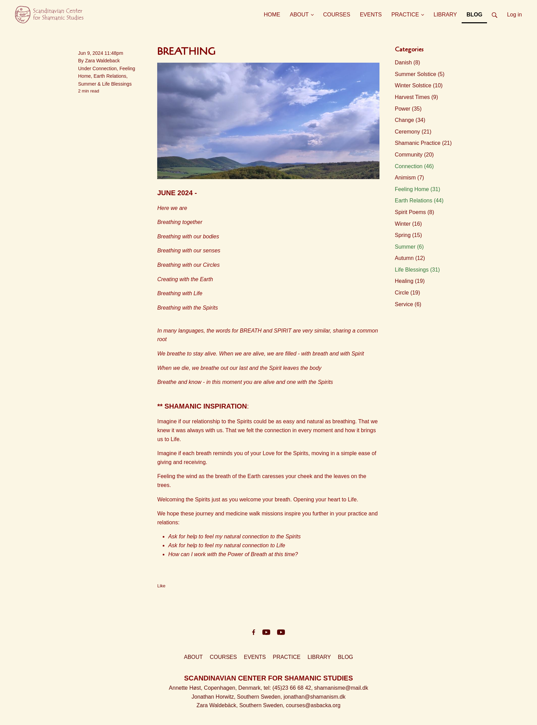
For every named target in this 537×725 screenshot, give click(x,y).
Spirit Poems (414, 212)
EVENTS (255, 657)
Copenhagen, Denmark (232, 688)
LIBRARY (319, 657)
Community (414, 155)
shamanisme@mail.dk (341, 688)
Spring (408, 235)
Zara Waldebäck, (218, 705)
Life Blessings (117, 84)
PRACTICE (287, 657)
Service (408, 304)
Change (410, 120)
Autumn (410, 258)
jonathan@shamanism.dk (315, 697)
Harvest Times (416, 97)
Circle (407, 293)
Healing (410, 281)
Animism (409, 177)
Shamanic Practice (423, 143)
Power (408, 109)
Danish (407, 62)
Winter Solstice (419, 85)
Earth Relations (109, 76)
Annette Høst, (186, 688)
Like (161, 585)
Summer (87, 84)
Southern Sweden (258, 697)
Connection (104, 68)
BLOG (345, 657)
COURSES (223, 657)
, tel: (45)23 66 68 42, (287, 688)
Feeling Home (417, 189)
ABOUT (193, 657)
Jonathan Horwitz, (214, 697)
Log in (514, 14)
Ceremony (413, 132)
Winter (408, 224)
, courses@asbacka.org (311, 705)
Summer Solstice (420, 74)
